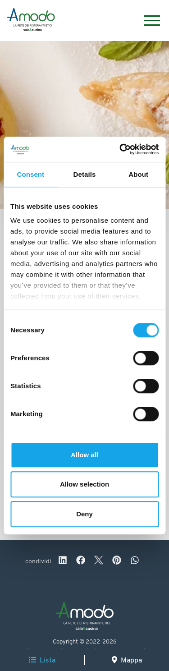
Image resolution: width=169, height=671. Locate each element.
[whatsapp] (134, 561)
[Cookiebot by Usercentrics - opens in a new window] (120, 149)
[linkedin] (62, 561)
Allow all (84, 455)
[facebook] (80, 561)
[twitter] (98, 561)
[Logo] (31, 20)
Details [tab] (84, 174)
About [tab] (138, 174)
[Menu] (147, 20)
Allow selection (84, 484)
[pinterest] (116, 561)
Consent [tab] (30, 174)
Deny (84, 514)
